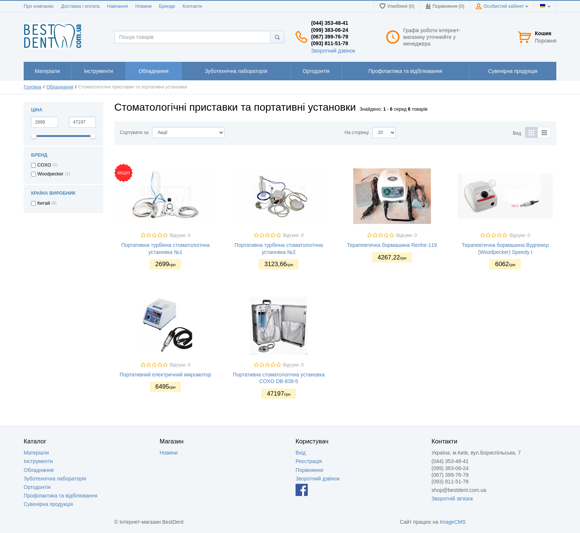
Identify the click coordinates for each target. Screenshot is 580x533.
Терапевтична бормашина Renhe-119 (392, 245)
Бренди (167, 6)
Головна (32, 87)
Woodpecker (50, 174)
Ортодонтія (37, 487)
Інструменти (38, 461)
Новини (143, 6)
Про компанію (39, 6)
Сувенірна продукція (48, 504)
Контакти (192, 6)
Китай (43, 203)
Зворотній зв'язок (452, 499)
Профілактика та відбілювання (60, 496)
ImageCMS (453, 522)
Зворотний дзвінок (333, 51)
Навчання (117, 6)
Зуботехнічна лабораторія (55, 479)
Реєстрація (309, 461)
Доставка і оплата (80, 6)
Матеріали (36, 453)
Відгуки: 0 (180, 235)
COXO (44, 165)
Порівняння (309, 470)
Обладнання (59, 87)
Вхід (301, 453)
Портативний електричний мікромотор (165, 375)
